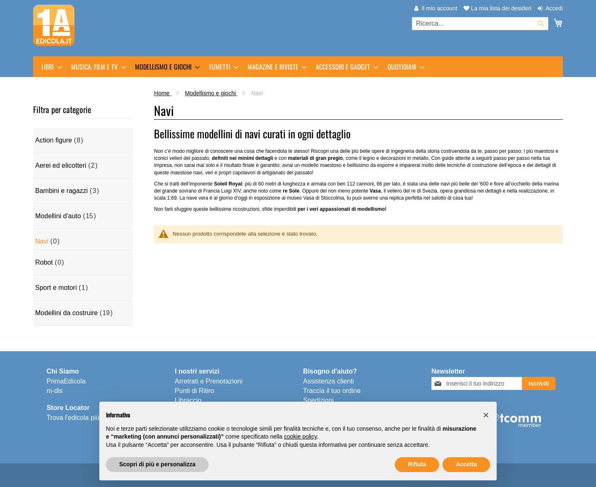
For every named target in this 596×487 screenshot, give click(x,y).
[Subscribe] (538, 383)
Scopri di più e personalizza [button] (157, 464)
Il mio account (439, 8)
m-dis (54, 390)
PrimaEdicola (65, 381)
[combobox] (480, 23)
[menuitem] (49, 66)
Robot (44, 262)
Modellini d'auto (58, 215)
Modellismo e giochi (211, 93)
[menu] (298, 66)
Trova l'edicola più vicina (82, 417)
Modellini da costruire (66, 312)
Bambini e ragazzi (61, 190)
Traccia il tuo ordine (331, 390)
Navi (41, 241)
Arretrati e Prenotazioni (209, 381)
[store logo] (53, 25)
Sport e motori (56, 287)
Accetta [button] (466, 464)
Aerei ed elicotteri (61, 165)
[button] (486, 415)
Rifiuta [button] (417, 464)
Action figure (53, 140)
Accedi (554, 8)
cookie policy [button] (300, 436)
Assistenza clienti (328, 381)
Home (162, 93)
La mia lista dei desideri (497, 8)
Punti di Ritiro (194, 390)
